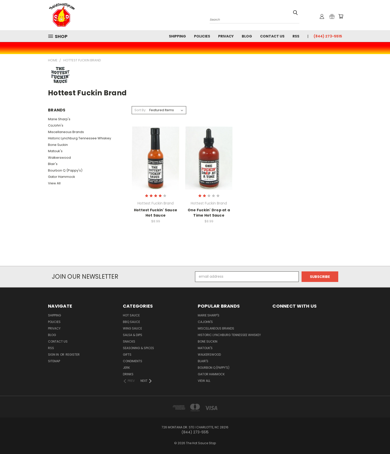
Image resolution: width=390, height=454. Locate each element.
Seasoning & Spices (138, 348)
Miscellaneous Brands (66, 132)
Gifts (127, 354)
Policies (202, 36)
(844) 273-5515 (328, 36)
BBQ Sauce (131, 322)
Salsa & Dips (132, 335)
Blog (247, 36)
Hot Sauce (131, 315)
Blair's (53, 163)
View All (54, 183)
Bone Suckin (58, 144)
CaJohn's (55, 125)
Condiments (132, 361)
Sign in (54, 354)
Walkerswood (59, 157)
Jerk (126, 367)
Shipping (177, 36)
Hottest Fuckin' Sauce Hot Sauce (155, 213)
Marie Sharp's (59, 119)
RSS (295, 36)
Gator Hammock (61, 176)
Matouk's (55, 151)
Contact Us (272, 36)
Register (73, 354)
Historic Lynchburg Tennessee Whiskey (79, 138)
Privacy (226, 36)
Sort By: (140, 110)
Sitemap (54, 361)
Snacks (129, 341)
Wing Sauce (132, 328)
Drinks (128, 374)
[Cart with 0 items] (340, 16)
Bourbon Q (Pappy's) (65, 170)
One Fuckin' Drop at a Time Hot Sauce (209, 213)
